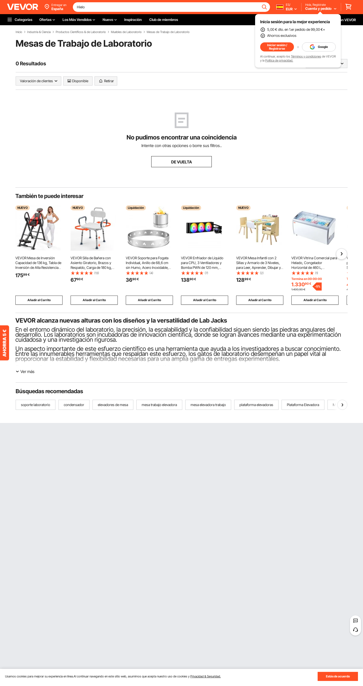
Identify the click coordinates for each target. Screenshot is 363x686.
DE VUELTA (181, 161)
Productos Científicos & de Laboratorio (81, 32)
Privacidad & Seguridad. (205, 676)
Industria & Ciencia (39, 32)
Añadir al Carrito (39, 300)
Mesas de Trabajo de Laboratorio (168, 32)
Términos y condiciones (306, 56)
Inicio (19, 32)
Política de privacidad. (279, 60)
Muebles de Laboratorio (126, 32)
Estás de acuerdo (338, 676)
